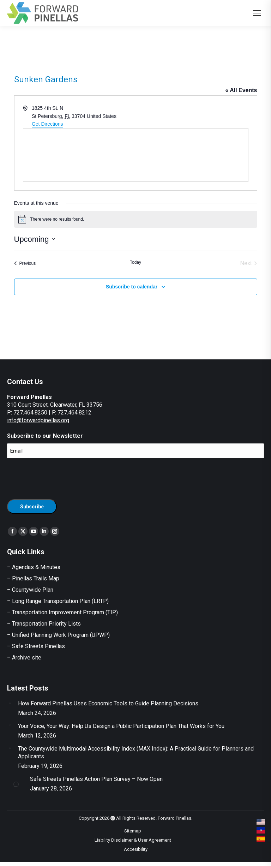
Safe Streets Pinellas (38, 646)
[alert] (135, 219)
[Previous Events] (25, 263)
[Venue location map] (135, 155)
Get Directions (47, 124)
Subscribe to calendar (131, 286)
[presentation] (60, 477)
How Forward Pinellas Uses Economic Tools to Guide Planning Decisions (108, 703)
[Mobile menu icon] (257, 13)
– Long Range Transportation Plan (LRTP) (58, 601)
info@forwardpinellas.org (38, 420)
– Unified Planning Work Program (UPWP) (58, 635)
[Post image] (10, 702)
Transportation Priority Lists (46, 623)
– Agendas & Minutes (33, 567)
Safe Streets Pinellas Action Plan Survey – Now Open (96, 779)
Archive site (26, 657)
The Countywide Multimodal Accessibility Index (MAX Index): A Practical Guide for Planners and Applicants (136, 752)
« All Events (241, 90)
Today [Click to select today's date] (135, 262)
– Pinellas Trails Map (33, 578)
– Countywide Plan (30, 589)
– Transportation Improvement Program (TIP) (62, 612)
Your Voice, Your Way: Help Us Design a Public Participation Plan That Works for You (121, 726)
